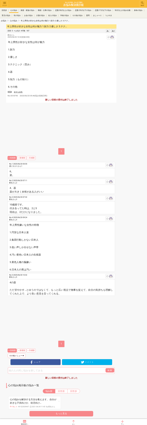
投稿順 (13, 158)
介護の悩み (40, 15)
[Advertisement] (64, 317)
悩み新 (49, 391)
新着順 (22, 158)
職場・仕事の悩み (45, 10)
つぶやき (108, 15)
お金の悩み (28, 15)
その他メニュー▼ (16, 356)
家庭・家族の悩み (27, 10)
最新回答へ (24, 424)
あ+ (113, 31)
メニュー (4, 3)
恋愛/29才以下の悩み (83, 10)
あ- (108, 31)
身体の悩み (138, 10)
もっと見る (61, 413)
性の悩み (17, 15)
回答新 (61, 391)
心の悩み (13, 10)
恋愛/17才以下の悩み (103, 10)
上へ (73, 424)
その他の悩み (77, 15)
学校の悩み (64, 15)
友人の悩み (52, 15)
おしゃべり (97, 15)
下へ (122, 424)
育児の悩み (6, 15)
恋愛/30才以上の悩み (63, 10)
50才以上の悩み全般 (122, 10)
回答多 (4, 10)
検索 (142, 3)
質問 (88, 15)
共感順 (32, 158)
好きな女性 (18, 92)
